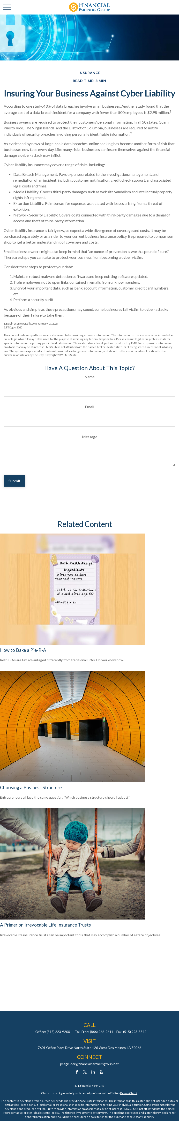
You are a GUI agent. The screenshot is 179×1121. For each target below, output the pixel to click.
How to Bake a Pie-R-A (23, 650)
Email (89, 406)
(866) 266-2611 (101, 1032)
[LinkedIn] (93, 1072)
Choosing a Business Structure (31, 787)
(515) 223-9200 (58, 1032)
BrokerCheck (128, 1093)
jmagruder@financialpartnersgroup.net (89, 1064)
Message (89, 436)
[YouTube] (101, 1072)
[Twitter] (85, 1072)
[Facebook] (77, 1072)
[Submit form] (14, 481)
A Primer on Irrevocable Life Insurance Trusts (45, 925)
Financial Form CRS (92, 1085)
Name (89, 376)
